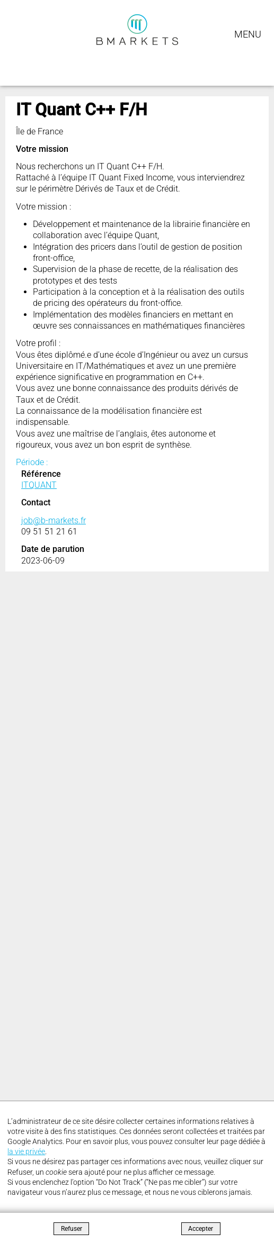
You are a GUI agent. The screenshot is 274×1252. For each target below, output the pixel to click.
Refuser (71, 1228)
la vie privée (26, 1151)
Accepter (200, 1228)
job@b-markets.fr (53, 520)
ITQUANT (39, 485)
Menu (247, 34)
